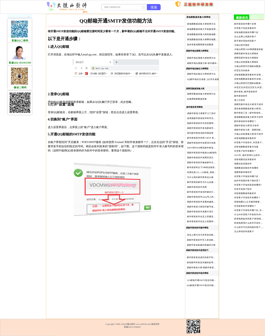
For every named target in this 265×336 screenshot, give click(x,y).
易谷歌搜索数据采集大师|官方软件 (249, 105)
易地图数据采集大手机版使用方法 (203, 29)
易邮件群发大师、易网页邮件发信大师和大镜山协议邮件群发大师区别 (249, 126)
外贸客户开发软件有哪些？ (247, 191)
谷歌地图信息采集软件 (245, 155)
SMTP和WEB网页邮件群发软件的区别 (205, 148)
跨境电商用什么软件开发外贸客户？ (249, 216)
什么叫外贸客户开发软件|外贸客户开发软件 (249, 208)
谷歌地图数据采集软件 (245, 134)
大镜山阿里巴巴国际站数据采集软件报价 (249, 64)
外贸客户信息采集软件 (245, 28)
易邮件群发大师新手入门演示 (201, 113)
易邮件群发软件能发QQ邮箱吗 (202, 152)
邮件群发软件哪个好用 (245, 23)
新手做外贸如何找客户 (245, 40)
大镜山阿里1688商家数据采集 (249, 48)
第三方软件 (240, 97)
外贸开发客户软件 (243, 183)
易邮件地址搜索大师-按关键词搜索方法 (206, 63)
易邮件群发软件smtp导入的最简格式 (204, 197)
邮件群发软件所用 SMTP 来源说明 (204, 138)
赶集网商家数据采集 (197, 99)
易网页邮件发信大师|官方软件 (249, 101)
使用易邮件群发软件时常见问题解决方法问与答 (210, 118)
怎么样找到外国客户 (244, 224)
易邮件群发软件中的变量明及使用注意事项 (208, 123)
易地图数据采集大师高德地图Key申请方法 (207, 34)
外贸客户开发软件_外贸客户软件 (249, 138)
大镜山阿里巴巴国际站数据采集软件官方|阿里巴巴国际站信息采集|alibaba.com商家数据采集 (249, 81)
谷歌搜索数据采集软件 (245, 187)
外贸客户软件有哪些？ (245, 146)
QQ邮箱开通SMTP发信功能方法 (202, 285)
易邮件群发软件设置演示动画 (201, 143)
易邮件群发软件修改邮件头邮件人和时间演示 (209, 162)
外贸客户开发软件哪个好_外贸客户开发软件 (249, 204)
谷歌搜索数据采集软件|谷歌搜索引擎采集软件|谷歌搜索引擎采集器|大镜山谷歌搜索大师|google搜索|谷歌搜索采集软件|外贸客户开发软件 (249, 73)
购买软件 (175, 14)
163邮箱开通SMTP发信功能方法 (202, 280)
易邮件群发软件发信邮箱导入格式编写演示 (208, 128)
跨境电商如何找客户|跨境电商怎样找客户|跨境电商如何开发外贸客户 (249, 212)
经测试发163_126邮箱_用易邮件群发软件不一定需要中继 (215, 172)
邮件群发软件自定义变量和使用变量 (204, 221)
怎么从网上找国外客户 (245, 36)
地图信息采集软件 (243, 159)
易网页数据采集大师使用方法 (201, 94)
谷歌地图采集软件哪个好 (246, 32)
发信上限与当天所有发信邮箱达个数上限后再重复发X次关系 (216, 235)
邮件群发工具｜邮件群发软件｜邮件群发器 (249, 109)
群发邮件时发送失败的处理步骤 (202, 262)
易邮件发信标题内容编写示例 (201, 245)
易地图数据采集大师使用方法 (201, 24)
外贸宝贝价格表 (242, 68)
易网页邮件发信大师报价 (246, 52)
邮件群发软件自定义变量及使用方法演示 (207, 216)
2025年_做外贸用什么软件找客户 (249, 150)
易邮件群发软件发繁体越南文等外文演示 (207, 202)
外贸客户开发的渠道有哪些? (248, 179)
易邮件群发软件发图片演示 (200, 211)
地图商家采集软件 (243, 167)
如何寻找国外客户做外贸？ (247, 175)
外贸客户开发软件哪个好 (246, 171)
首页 (167, 23)
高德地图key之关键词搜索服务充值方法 (249, 195)
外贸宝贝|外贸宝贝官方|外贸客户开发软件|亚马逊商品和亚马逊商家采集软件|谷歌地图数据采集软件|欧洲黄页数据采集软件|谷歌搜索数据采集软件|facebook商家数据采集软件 (249, 85)
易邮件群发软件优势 (197, 187)
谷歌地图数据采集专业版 (246, 142)
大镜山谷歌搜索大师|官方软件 (249, 130)
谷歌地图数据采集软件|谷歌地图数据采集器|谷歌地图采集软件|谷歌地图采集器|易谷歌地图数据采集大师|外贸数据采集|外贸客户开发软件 (249, 77)
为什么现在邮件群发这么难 (200, 177)
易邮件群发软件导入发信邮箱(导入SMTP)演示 (209, 240)
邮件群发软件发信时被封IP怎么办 (203, 192)
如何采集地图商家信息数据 (200, 44)
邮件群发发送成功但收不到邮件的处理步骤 (208, 257)
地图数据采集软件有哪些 (246, 163)
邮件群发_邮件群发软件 (246, 89)
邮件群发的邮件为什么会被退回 (202, 182)
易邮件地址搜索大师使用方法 (201, 58)
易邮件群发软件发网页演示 (200, 157)
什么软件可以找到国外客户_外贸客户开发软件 (249, 220)
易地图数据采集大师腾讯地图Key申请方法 (207, 39)
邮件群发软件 (241, 93)
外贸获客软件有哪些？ (245, 199)
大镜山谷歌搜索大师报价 (246, 60)
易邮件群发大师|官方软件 (247, 122)
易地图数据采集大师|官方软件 (249, 114)
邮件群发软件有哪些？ (245, 118)
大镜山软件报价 (242, 44)
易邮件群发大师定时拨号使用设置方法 (205, 207)
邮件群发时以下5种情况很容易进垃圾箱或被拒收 (210, 167)
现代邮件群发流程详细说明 (200, 133)
